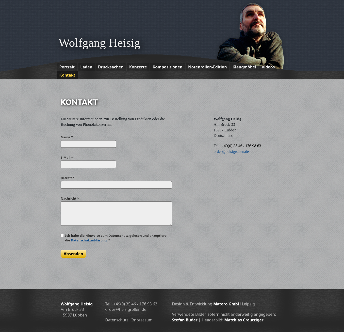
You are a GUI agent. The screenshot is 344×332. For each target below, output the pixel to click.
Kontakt (67, 75)
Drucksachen (111, 67)
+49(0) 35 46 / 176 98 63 (241, 146)
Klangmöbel (244, 67)
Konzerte (138, 67)
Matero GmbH (227, 304)
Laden (86, 67)
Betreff (67, 178)
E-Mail (67, 157)
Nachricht (70, 198)
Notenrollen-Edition (207, 67)
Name (67, 137)
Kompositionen (167, 67)
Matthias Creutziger (243, 320)
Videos (268, 67)
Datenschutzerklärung (89, 240)
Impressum (142, 320)
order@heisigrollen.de (231, 151)
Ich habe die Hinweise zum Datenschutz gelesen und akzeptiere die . (115, 237)
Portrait (67, 67)
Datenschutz (116, 320)
